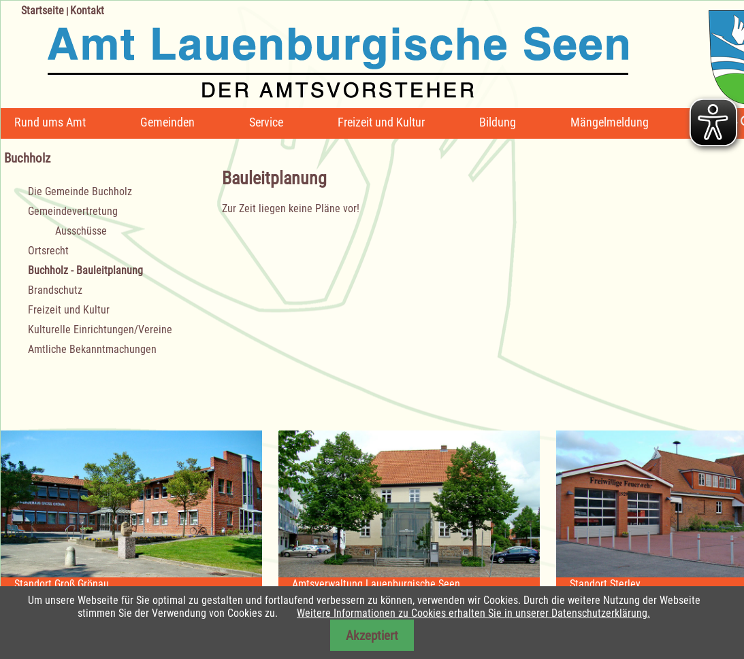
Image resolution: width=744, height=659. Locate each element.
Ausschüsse (81, 230)
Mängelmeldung (609, 122)
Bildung (497, 122)
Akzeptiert (372, 635)
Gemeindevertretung (73, 211)
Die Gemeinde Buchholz (80, 191)
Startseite (42, 10)
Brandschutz (55, 290)
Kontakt (87, 10)
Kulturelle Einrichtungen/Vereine (100, 329)
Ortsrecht (48, 250)
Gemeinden (167, 122)
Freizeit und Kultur (381, 122)
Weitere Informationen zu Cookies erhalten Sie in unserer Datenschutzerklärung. (473, 613)
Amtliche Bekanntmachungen (92, 349)
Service (266, 122)
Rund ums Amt (50, 122)
